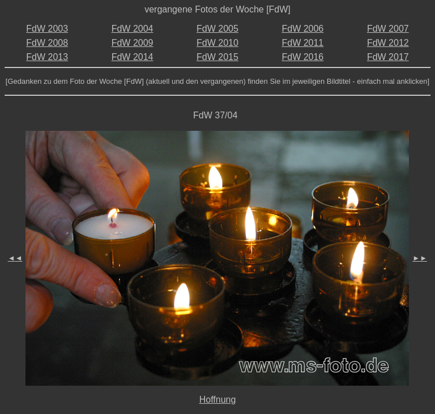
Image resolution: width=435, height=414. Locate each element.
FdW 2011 (302, 43)
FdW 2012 (388, 43)
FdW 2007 (388, 28)
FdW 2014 (132, 57)
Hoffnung (217, 399)
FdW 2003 (47, 28)
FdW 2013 (47, 57)
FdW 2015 (217, 57)
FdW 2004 (132, 28)
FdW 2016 (302, 57)
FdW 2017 (388, 57)
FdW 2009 (132, 43)
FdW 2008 (47, 43)
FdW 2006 (302, 28)
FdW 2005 (217, 28)
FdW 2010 (217, 43)
